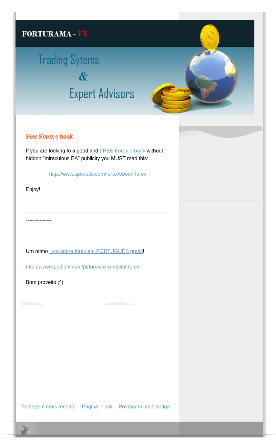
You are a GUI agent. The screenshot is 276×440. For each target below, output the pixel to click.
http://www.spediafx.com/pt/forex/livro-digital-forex (82, 266)
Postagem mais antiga (144, 406)
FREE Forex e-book (122, 150)
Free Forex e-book (49, 136)
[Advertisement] (96, 350)
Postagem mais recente (48, 406)
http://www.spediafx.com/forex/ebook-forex (97, 174)
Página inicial (97, 406)
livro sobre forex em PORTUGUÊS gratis (96, 251)
